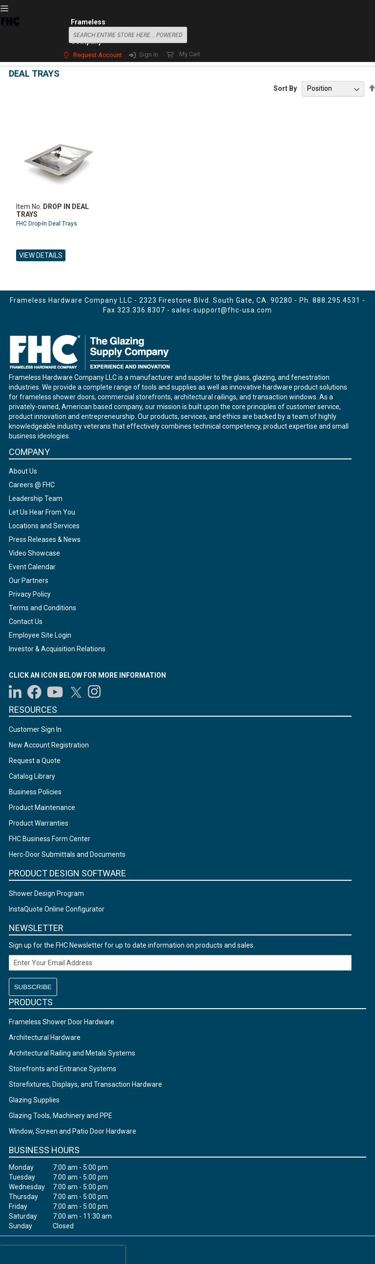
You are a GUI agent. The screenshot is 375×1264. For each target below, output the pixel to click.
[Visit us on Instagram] (95, 692)
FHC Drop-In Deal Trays (46, 223)
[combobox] (128, 34)
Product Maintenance (42, 807)
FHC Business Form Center (49, 839)
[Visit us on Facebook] (34, 692)
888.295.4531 (336, 300)
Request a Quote (35, 761)
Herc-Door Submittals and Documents (67, 854)
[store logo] (10, 33)
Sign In (148, 54)
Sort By (285, 88)
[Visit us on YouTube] (54, 692)
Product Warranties (38, 823)
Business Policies (35, 792)
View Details (40, 255)
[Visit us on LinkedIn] (15, 692)
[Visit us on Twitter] (75, 692)
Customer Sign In (35, 729)
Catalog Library (32, 776)
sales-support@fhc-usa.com (222, 310)
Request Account (97, 55)
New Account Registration (49, 745)
